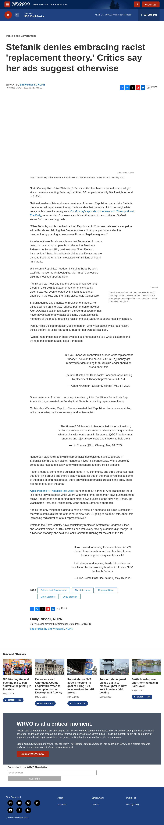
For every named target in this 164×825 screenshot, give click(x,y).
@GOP (112, 434)
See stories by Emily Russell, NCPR (51, 628)
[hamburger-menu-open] (7, 4)
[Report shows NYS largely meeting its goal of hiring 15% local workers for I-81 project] (82, 667)
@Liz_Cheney (117, 359)
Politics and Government (21, 35)
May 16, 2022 (114, 445)
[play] (8, 15)
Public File (131, 798)
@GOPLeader (110, 363)
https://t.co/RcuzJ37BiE (112, 379)
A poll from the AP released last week (52, 490)
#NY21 (127, 547)
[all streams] (149, 15)
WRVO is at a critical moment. (54, 724)
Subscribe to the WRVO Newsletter (27, 767)
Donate (152, 4)
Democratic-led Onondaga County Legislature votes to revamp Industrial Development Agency (48, 686)
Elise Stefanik (48, 597)
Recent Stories (14, 654)
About (60, 798)
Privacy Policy (132, 805)
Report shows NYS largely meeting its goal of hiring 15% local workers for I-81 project (80, 686)
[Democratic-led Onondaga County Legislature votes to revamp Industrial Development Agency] (49, 667)
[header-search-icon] (137, 4)
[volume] (17, 15)
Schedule (62, 805)
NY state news (82, 590)
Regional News (106, 590)
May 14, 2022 (122, 385)
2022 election (70, 597)
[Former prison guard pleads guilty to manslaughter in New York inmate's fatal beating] (114, 667)
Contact (95, 805)
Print (154, 87)
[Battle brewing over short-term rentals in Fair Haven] (146, 667)
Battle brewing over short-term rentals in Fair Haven (145, 683)
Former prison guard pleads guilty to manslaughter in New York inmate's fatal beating (113, 686)
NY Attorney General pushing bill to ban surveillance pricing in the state (17, 684)
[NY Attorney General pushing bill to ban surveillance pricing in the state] (17, 667)
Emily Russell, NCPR (32, 84)
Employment (98, 798)
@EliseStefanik (92, 355)
